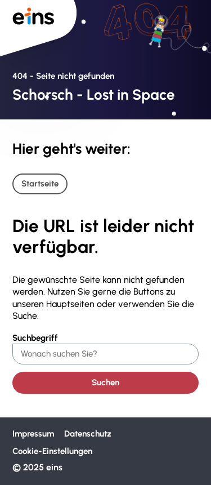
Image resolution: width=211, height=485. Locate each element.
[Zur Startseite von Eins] (38, 28)
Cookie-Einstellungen (52, 451)
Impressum (33, 434)
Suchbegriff (35, 338)
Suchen (105, 382)
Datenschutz (87, 434)
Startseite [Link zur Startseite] (40, 184)
